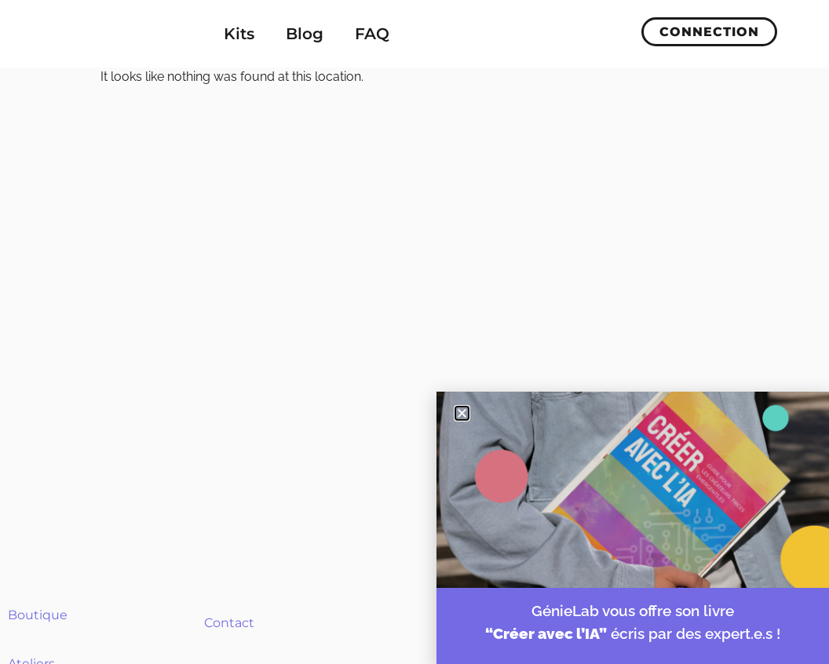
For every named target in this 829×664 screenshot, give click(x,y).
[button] (462, 413)
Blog (304, 33)
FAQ (372, 33)
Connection (709, 31)
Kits (239, 33)
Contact (229, 622)
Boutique (38, 614)
